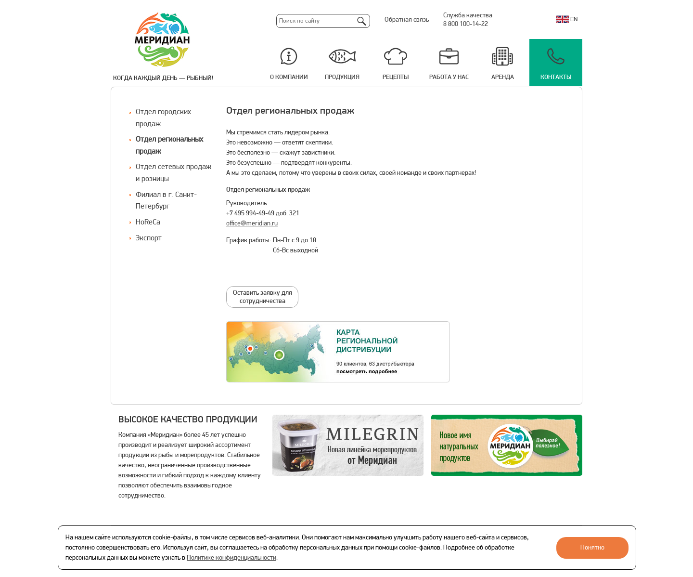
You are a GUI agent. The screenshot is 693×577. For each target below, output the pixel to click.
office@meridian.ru (252, 223)
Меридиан (162, 40)
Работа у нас (449, 77)
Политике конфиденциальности (231, 558)
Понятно (592, 547)
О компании (289, 77)
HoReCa (148, 222)
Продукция (342, 77)
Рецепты (396, 77)
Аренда (502, 77)
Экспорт (149, 238)
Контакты (555, 77)
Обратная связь (407, 20)
